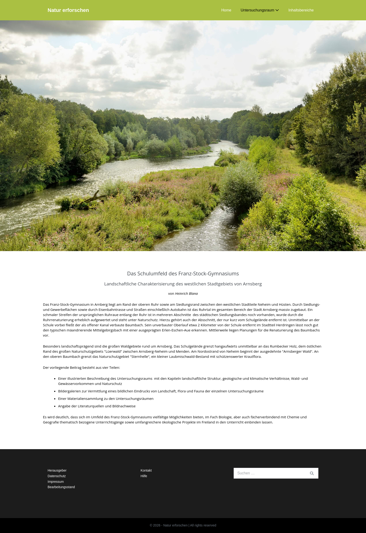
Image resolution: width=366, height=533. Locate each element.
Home (226, 10)
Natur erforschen (68, 10)
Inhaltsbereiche (301, 10)
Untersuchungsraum (260, 10)
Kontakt (146, 470)
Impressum (56, 481)
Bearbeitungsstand (61, 487)
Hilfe (144, 476)
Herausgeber (57, 470)
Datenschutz (57, 476)
